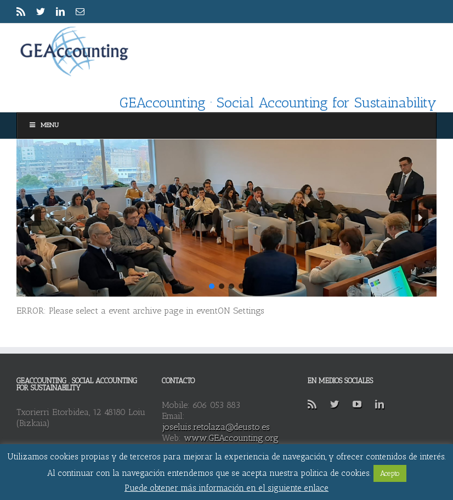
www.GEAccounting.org (231, 438)
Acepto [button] (390, 473)
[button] (33, 217)
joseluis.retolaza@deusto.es (216, 427)
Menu (43, 125)
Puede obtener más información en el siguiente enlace (226, 488)
